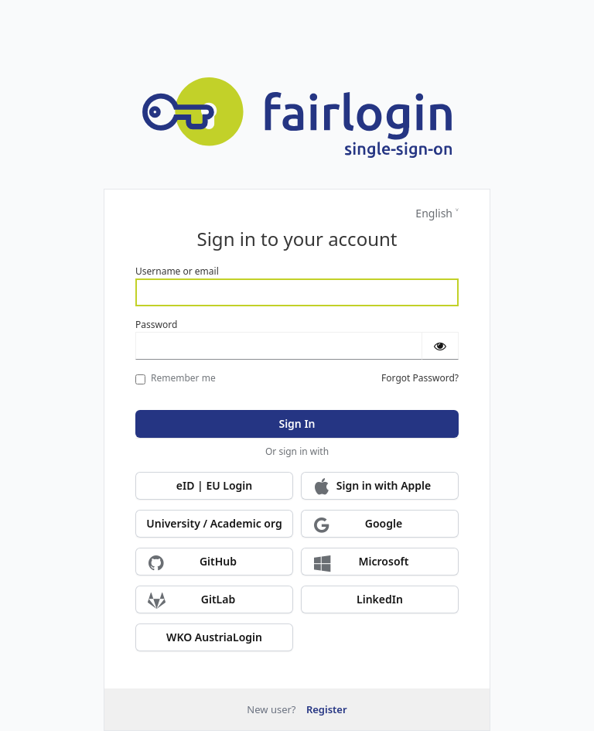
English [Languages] (433, 213)
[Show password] (440, 346)
